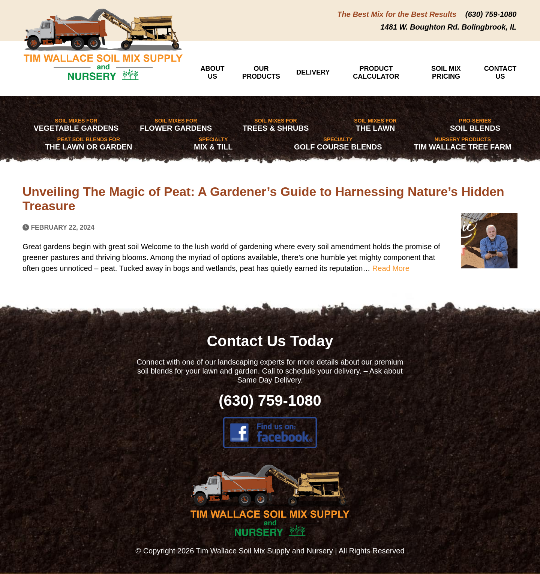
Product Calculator (376, 72)
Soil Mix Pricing (446, 72)
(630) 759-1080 (491, 14)
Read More (391, 268)
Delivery (313, 72)
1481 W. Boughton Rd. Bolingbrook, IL (449, 27)
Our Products (261, 72)
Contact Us (500, 72)
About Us (213, 72)
